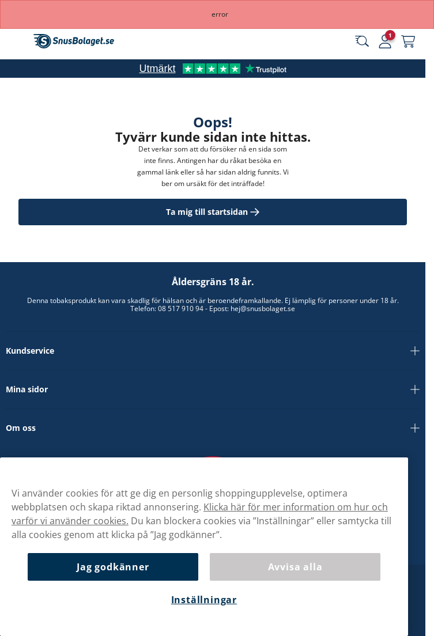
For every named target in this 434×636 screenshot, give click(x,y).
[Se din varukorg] (408, 41)
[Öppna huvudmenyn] (17, 41)
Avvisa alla (295, 567)
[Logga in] (385, 41)
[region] (204, 546)
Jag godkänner (113, 567)
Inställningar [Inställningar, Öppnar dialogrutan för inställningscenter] (204, 599)
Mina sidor (213, 389)
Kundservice (213, 351)
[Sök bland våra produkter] (362, 41)
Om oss (213, 428)
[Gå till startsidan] (73, 41)
